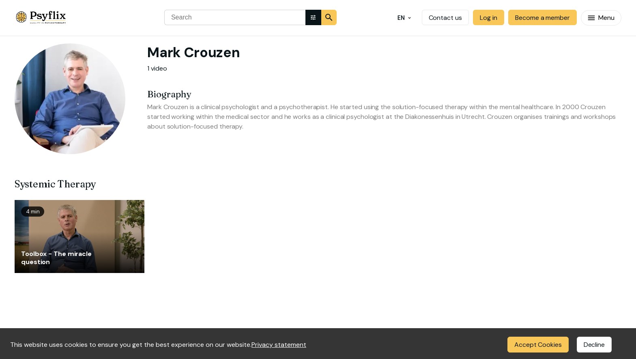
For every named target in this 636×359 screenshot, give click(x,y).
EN (404, 18)
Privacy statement (278, 344)
